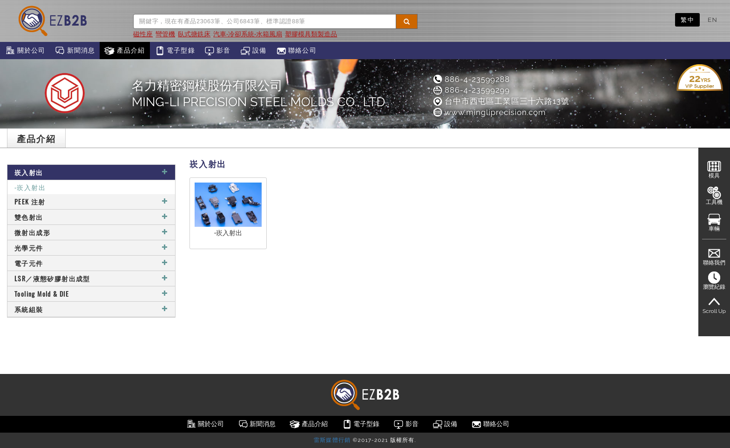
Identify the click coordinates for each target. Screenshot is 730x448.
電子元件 (91, 263)
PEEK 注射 (91, 201)
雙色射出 (91, 217)
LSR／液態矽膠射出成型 (91, 278)
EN (712, 19)
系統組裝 (91, 309)
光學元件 (91, 247)
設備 (253, 51)
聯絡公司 (296, 51)
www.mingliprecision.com (489, 112)
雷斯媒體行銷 (332, 440)
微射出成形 (91, 232)
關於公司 (25, 51)
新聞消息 (74, 51)
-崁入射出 (30, 187)
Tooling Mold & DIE (91, 294)
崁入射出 (91, 172)
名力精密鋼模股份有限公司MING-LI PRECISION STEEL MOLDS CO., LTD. (259, 93)
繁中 (687, 19)
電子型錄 (175, 51)
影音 (217, 51)
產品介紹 (124, 51)
